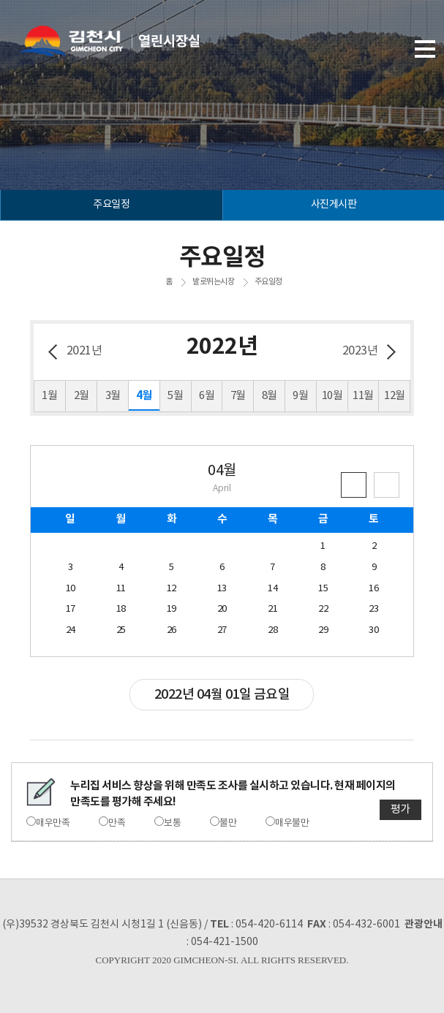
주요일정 (268, 282)
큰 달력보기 (386, 485)
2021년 (84, 350)
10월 (332, 396)
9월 (300, 396)
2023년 (360, 350)
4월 (144, 395)
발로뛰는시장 (213, 282)
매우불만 (292, 823)
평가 (400, 809)
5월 (175, 396)
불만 (227, 823)
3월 (113, 396)
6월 (206, 396)
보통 (172, 823)
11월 (363, 396)
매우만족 (52, 823)
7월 (238, 396)
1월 (49, 396)
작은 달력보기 (353, 485)
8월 (269, 396)
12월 (394, 396)
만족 (116, 823)
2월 (81, 396)
